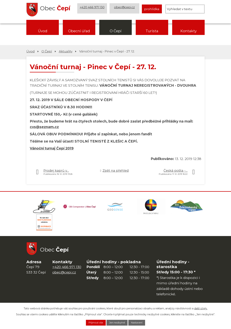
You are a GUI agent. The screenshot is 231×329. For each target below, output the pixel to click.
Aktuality (65, 51)
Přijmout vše (92, 322)
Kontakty (188, 31)
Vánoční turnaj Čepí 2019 (52, 148)
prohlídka (151, 9)
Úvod (42, 31)
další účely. (201, 307)
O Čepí (115, 31)
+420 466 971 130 (93, 9)
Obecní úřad (79, 31)
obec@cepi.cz (125, 9)
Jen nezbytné (117, 322)
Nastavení (140, 322)
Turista (152, 31)
